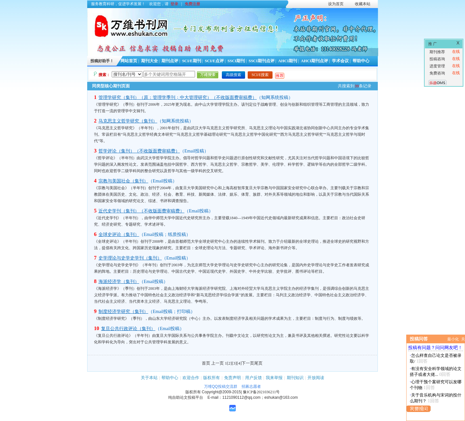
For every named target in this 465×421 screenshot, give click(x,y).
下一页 (248, 363)
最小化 (453, 339)
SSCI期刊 (236, 61)
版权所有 (211, 377)
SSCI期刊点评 (261, 61)
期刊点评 (169, 61)
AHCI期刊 (287, 61)
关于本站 (149, 377)
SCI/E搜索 (260, 75)
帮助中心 (361, 61)
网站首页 (128, 61)
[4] (239, 363)
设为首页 (336, 4)
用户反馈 (253, 377)
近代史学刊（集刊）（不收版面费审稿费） (141, 211)
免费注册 (192, 4)
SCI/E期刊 (191, 61)
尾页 (258, 363)
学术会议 (340, 61)
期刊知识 (295, 377)
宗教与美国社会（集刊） (123, 181)
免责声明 (232, 377)
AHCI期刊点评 (314, 61)
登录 (174, 4)
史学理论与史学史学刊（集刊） (130, 258)
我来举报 (274, 377)
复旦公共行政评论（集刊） (128, 328)
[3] (234, 363)
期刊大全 (149, 61)
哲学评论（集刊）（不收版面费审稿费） (139, 151)
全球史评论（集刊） (118, 234)
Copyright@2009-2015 (221, 392)
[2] (229, 363)
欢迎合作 (190, 377)
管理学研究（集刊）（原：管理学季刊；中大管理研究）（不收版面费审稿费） (177, 97)
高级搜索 (233, 75)
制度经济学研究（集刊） (123, 311)
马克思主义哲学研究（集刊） (127, 121)
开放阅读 (315, 377)
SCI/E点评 (214, 61)
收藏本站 (362, 4)
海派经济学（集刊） (118, 281)
